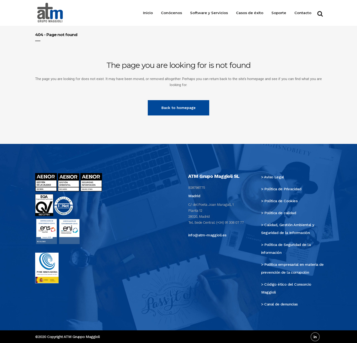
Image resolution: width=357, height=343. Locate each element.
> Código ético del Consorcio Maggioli (286, 288)
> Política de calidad (278, 213)
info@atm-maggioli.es (207, 235)
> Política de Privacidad (281, 189)
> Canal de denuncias (279, 304)
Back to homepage (178, 108)
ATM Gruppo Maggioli (82, 336)
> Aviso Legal (272, 177)
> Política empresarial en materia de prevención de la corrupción (292, 268)
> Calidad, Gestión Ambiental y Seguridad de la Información (287, 229)
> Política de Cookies (279, 201)
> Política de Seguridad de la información (286, 248)
